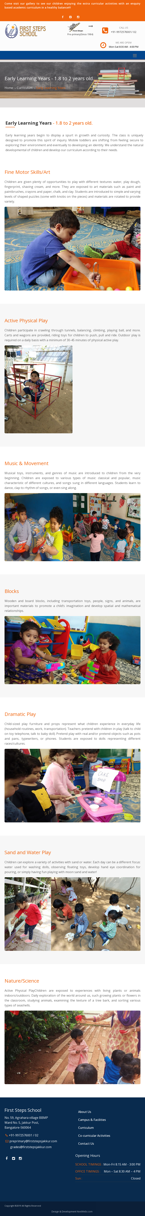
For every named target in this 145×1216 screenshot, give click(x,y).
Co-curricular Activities (94, 1136)
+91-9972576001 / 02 (23, 1135)
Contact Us (86, 1143)
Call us (123, 27)
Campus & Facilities (92, 1120)
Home (9, 88)
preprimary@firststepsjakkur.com (33, 1141)
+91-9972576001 (121, 32)
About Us (84, 1112)
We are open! (124, 42)
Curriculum (24, 88)
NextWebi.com (85, 1211)
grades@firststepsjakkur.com (31, 1147)
